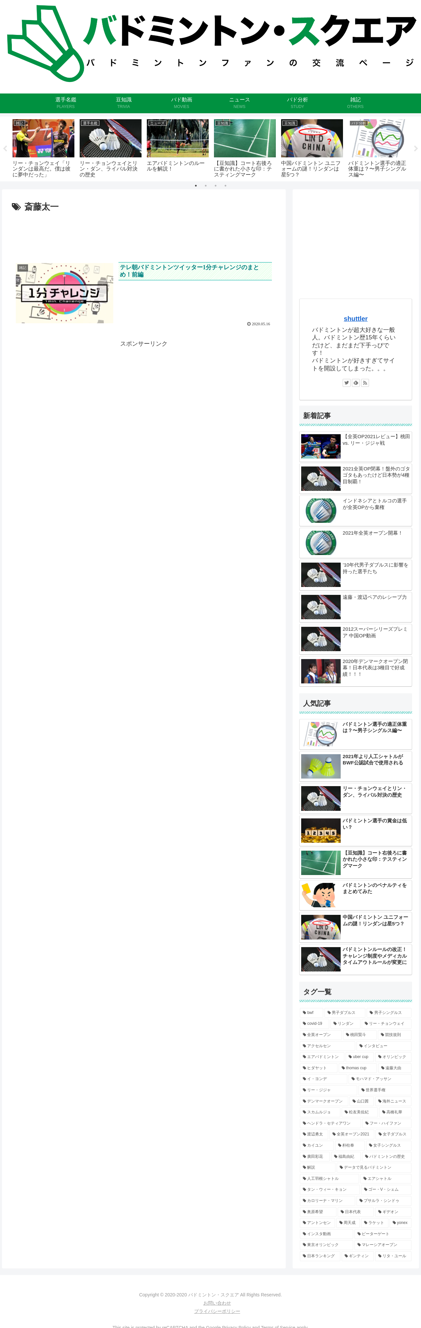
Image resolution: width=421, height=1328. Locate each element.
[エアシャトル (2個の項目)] (386, 1179)
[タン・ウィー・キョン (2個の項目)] (330, 1190)
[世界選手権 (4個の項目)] (385, 1090)
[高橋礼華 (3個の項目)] (395, 1112)
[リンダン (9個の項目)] (345, 1024)
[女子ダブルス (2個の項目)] (394, 1134)
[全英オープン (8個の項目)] (320, 1035)
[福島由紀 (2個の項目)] (346, 1157)
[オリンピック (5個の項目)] (393, 1057)
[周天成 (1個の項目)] (348, 1223)
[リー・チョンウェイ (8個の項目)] (386, 1024)
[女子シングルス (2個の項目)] (388, 1146)
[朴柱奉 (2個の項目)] (350, 1146)
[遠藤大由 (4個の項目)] (395, 1068)
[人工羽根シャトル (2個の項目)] (329, 1179)
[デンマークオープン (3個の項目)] (324, 1101)
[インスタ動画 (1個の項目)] (326, 1234)
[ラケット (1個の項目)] (374, 1223)
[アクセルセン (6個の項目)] (327, 1046)
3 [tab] (215, 185)
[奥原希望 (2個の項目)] (318, 1212)
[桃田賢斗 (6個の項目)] (360, 1035)
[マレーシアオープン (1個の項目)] (383, 1245)
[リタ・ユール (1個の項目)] (393, 1256)
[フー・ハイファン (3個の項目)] (387, 1124)
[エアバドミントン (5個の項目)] (322, 1057)
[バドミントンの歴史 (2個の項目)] (386, 1157)
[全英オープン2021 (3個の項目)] (351, 1134)
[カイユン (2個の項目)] (316, 1146)
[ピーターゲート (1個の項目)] (383, 1234)
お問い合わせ (217, 1303)
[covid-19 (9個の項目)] (314, 1024)
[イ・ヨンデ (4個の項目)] (323, 1079)
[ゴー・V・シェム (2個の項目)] (386, 1190)
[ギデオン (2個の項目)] (393, 1212)
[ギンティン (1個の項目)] (358, 1256)
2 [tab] (205, 185)
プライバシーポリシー (217, 1311)
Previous (5, 149)
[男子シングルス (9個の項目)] (389, 1013)
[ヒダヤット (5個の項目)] (318, 1068)
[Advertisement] (144, 232)
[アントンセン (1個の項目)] (317, 1223)
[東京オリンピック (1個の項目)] (326, 1245)
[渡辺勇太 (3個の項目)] (314, 1134)
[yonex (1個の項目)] (401, 1223)
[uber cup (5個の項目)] (360, 1057)
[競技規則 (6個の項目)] (394, 1035)
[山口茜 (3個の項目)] (362, 1101)
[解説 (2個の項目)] (317, 1168)
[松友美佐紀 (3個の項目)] (360, 1112)
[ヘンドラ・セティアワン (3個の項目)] (330, 1124)
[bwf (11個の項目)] (311, 1013)
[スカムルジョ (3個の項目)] (320, 1112)
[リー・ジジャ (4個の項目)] (328, 1090)
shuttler (356, 318)
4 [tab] (225, 185)
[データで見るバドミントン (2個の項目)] (374, 1168)
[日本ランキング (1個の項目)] (320, 1256)
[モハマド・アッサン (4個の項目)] (380, 1079)
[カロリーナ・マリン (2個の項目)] (327, 1201)
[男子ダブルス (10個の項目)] (345, 1013)
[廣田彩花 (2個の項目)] (314, 1157)
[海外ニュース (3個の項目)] (393, 1101)
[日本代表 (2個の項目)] (356, 1212)
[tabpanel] (43, 147)
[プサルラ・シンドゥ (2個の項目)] (384, 1201)
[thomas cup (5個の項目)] (358, 1068)
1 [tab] (196, 185)
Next (416, 149)
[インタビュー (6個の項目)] (384, 1046)
